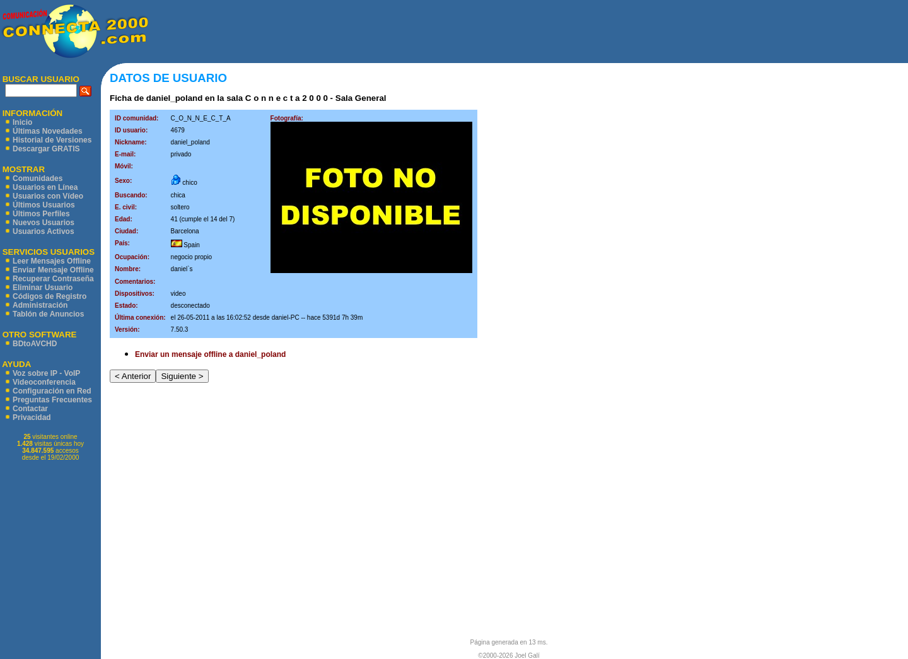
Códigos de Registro (49, 296)
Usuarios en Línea (45, 187)
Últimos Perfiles (41, 213)
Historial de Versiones (52, 140)
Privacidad (32, 417)
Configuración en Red (52, 391)
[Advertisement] (528, 31)
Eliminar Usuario (43, 287)
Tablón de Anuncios (48, 314)
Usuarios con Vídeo (48, 196)
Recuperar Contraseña (53, 278)
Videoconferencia (44, 382)
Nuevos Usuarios (43, 222)
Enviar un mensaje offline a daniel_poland (210, 354)
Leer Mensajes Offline (52, 261)
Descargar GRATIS (46, 148)
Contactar (30, 408)
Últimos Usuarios (44, 205)
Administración (40, 305)
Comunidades (37, 178)
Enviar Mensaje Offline (53, 269)
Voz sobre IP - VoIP (46, 373)
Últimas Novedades (48, 131)
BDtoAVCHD (35, 343)
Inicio (22, 122)
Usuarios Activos (43, 231)
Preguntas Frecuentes (52, 399)
